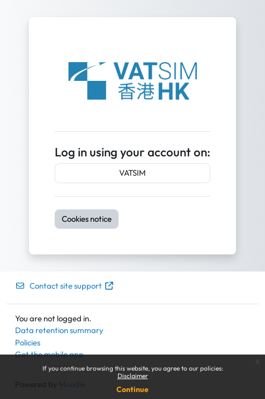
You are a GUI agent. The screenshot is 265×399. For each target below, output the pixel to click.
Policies (27, 342)
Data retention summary (59, 330)
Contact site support (64, 286)
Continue (132, 389)
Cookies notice (87, 219)
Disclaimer (132, 376)
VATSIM (132, 173)
